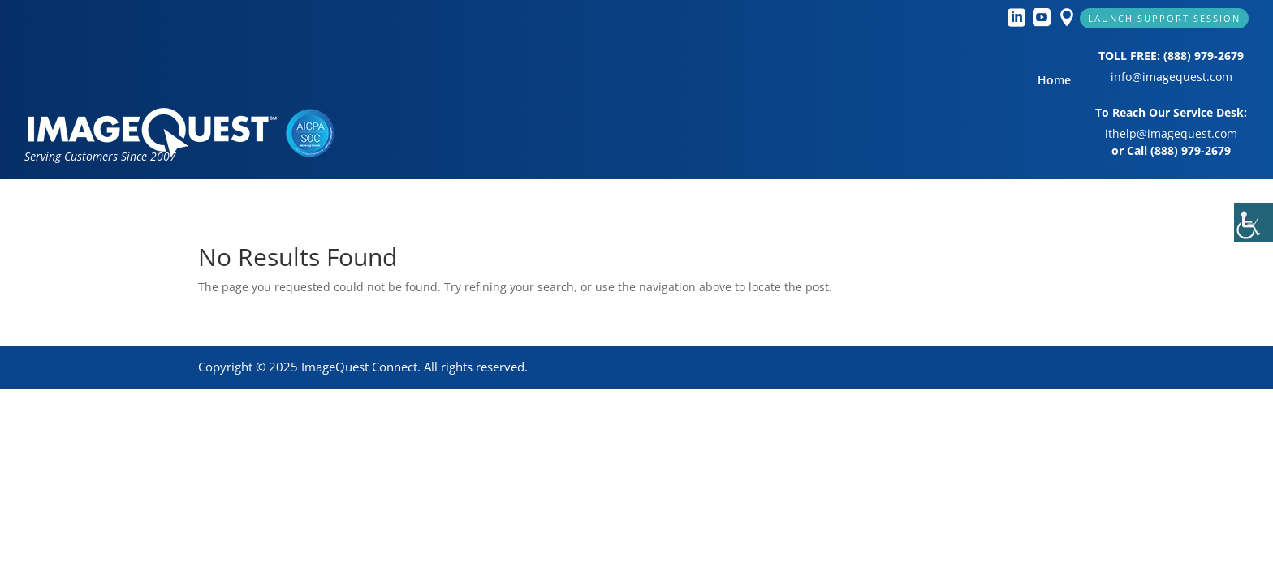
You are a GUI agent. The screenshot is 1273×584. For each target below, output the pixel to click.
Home (1054, 81)
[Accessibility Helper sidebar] (1253, 222)
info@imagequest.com (1171, 76)
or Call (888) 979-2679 (1171, 150)
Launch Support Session (1164, 18)
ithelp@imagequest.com (1171, 133)
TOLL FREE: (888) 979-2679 (1171, 55)
